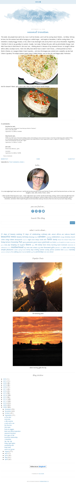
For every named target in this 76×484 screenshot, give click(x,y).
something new (9, 445)
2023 (5, 379)
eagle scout (31, 239)
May (6, 457)
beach (73, 234)
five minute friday (67, 239)
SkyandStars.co (44, 481)
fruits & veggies (9, 429)
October (7, 413)
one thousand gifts (47, 247)
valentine (3, 252)
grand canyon (38, 242)
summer (42, 250)
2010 (5, 403)
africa (59, 234)
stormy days (30, 250)
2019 (5, 385)
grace (24, 242)
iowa (5, 245)
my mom (26, 247)
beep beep (7, 447)
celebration (56, 237)
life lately (38, 245)
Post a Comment (7, 156)
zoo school (50, 252)
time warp (7, 427)
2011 (5, 401)
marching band (55, 245)
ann (63, 234)
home (54, 242)
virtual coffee (10, 252)
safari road (66, 247)
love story (46, 245)
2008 (5, 407)
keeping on (15, 245)
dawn (12, 240)
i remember (7, 439)
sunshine (57, 250)
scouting (72, 247)
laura (28, 244)
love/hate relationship (11, 437)
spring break (22, 250)
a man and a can (9, 423)
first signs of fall (9, 435)
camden (42, 236)
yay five (33, 252)
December (8, 409)
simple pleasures (7, 250)
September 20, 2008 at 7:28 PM (13, 153)
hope (57, 242)
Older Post (71, 159)
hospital (61, 242)
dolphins (25, 239)
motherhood (17, 247)
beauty (19, 237)
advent (54, 234)
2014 (5, 395)
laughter (22, 245)
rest (61, 247)
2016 (5, 391)
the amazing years (38, 313)
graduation (30, 242)
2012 (5, 399)
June (6, 455)
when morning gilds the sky (38, 367)
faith (49, 239)
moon (9, 247)
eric (45, 240)
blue (36, 237)
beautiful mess (8, 236)
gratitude (45, 242)
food (73, 239)
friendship (14, 242)
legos (33, 245)
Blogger (41, 473)
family (55, 240)
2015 (5, 393)
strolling (36, 250)
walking (16, 252)
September (8, 415)
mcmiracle (64, 245)
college (7, 239)
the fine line (8, 425)
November (8, 411)
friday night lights (9, 443)
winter (29, 252)
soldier (16, 250)
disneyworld (18, 239)
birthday (25, 237)
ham (51, 242)
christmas (67, 237)
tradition (66, 250)
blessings (31, 237)
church (73, 237)
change (62, 237)
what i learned (23, 252)
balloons (67, 234)
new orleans (33, 247)
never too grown (9, 449)
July (6, 453)
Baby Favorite (8, 136)
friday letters (6, 242)
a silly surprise (8, 421)
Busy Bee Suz (9, 126)
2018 (5, 387)
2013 (5, 397)
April (6, 459)
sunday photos (49, 250)
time (62, 250)
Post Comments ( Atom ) (16, 162)
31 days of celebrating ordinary (35, 234)
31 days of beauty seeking (11, 234)
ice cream (67, 242)
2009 (5, 405)
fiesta (59, 239)
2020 (5, 383)
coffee (3, 239)
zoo (45, 252)
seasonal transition (10, 433)
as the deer (7, 417)
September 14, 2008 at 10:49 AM (13, 131)
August (7, 451)
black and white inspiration (12, 431)
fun (20, 242)
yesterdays (40, 252)
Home (38, 159)
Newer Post (4, 159)
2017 (5, 389)
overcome (7, 419)
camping (48, 237)
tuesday (72, 250)
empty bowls (39, 239)
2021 (5, 381)
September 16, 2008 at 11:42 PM (13, 142)
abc (49, 234)
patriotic (57, 247)
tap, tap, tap (8, 441)
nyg (39, 247)
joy (9, 245)
